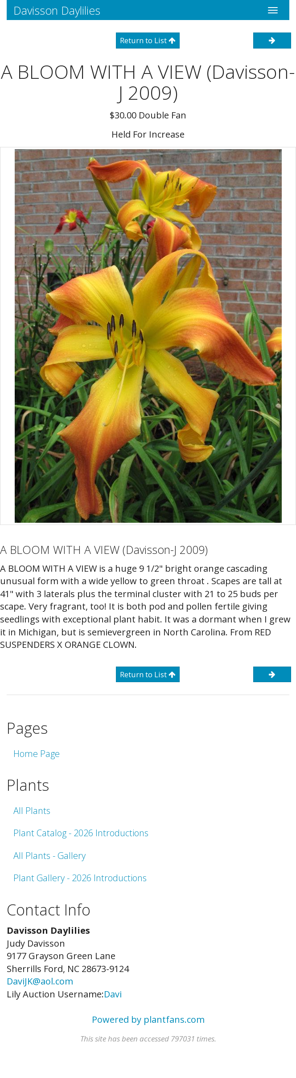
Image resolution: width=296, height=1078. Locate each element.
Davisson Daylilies (56, 10)
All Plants (31, 811)
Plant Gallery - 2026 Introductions (80, 878)
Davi (113, 994)
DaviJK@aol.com (40, 981)
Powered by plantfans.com (148, 1019)
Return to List (148, 40)
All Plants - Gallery (49, 856)
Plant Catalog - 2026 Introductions (80, 833)
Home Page (36, 754)
